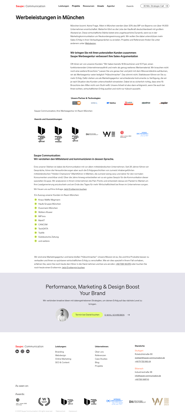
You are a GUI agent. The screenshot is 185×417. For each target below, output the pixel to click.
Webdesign (89, 43)
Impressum (71, 411)
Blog (96, 362)
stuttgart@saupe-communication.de (148, 357)
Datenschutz (59, 411)
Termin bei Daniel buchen (87, 314)
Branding (58, 351)
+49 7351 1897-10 (140, 379)
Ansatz (100, 5)
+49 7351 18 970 (122, 263)
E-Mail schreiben (114, 315)
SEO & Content (61, 362)
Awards (130, 6)
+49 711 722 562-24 (141, 361)
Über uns (98, 351)
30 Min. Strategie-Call (153, 5)
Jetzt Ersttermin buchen (72, 189)
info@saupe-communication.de (146, 375)
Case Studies (100, 358)
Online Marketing (62, 358)
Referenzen (99, 355)
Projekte (76, 5)
